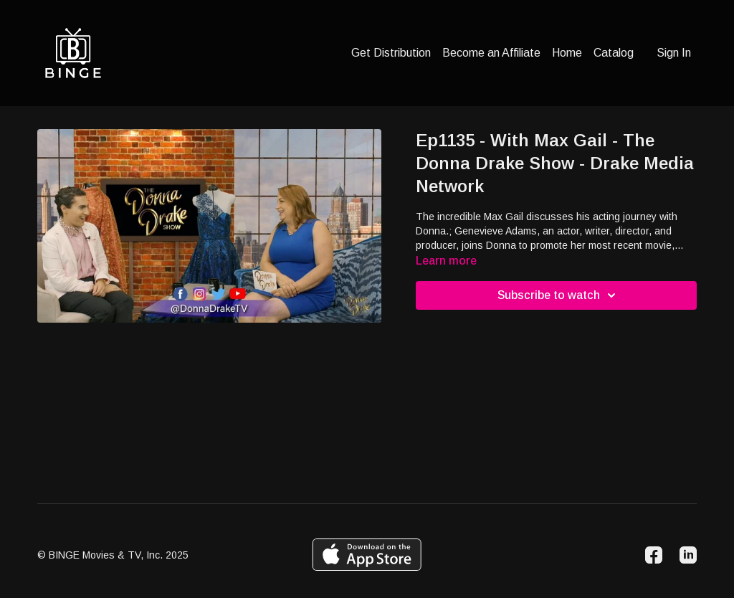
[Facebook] (653, 555)
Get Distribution (391, 53)
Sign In (674, 53)
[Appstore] (366, 554)
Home (567, 53)
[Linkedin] (688, 555)
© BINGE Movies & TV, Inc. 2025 (113, 555)
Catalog (614, 53)
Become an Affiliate (491, 53)
